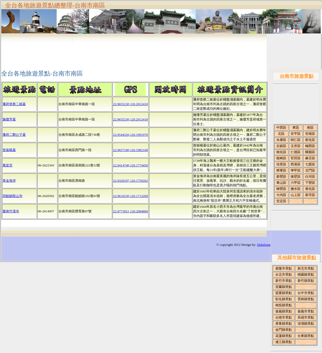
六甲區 (296, 183)
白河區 (310, 176)
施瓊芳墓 (9, 119)
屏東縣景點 (283, 323)
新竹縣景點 (306, 281)
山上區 (296, 195)
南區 (310, 127)
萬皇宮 (8, 165)
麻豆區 (310, 158)
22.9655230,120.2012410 (130, 104)
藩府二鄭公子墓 (14, 135)
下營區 (310, 183)
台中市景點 (306, 293)
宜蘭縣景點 (283, 287)
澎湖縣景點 (306, 323)
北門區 (310, 170)
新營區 (281, 176)
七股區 (310, 164)
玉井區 (296, 146)
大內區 (281, 195)
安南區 (310, 134)
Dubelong (263, 245)
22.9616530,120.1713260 (130, 196)
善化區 (310, 189)
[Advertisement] (296, 105)
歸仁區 (296, 140)
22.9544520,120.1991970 (130, 135)
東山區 (281, 183)
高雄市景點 (306, 317)
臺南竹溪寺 (11, 211)
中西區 (281, 127)
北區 (281, 134)
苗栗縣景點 (283, 293)
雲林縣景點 (306, 299)
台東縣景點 (306, 336)
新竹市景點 (283, 281)
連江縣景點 (283, 342)
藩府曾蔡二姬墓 (14, 104)
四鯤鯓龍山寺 (12, 196)
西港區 (296, 164)
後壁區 (296, 176)
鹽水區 (296, 189)
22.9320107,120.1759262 (130, 180)
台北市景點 (283, 274)
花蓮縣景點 (283, 336)
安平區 (296, 134)
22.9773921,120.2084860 (130, 211)
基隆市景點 (283, 268)
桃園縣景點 (306, 274)
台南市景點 (283, 317)
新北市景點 (306, 268)
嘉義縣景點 (283, 311)
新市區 (310, 195)
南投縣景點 (283, 305)
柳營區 (281, 189)
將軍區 (281, 170)
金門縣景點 (283, 330)
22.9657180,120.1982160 (130, 150)
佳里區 (281, 164)
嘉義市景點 (306, 311)
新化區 (310, 140)
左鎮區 (281, 146)
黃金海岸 (9, 180)
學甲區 (296, 170)
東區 (295, 127)
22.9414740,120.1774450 (130, 165)
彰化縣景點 (283, 299)
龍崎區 (281, 158)
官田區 (296, 158)
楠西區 (310, 146)
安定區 (281, 201)
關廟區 (310, 152)
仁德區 (296, 152)
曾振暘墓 (9, 150)
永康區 (281, 140)
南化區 (281, 152)
